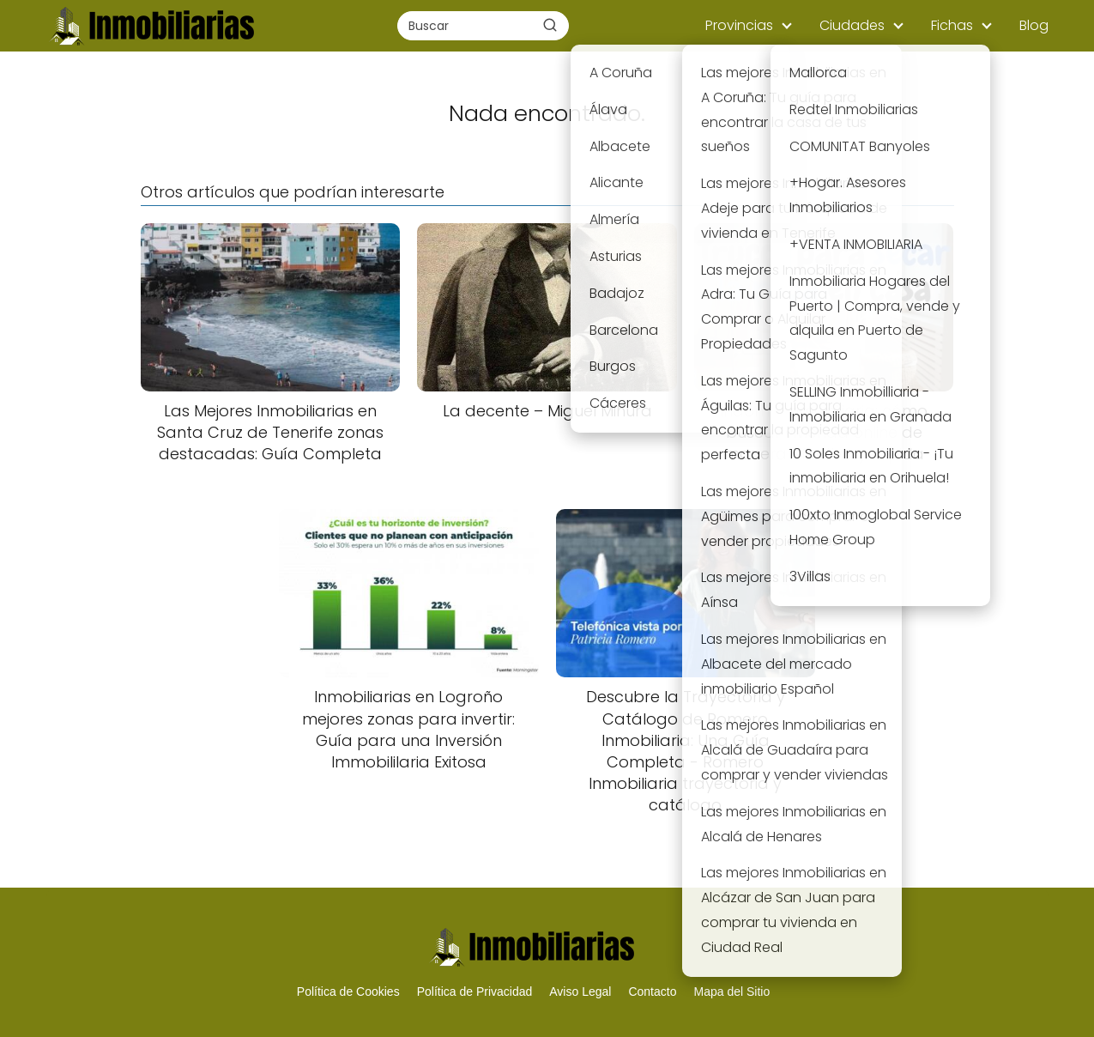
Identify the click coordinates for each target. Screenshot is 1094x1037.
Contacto (652, 991)
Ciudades (852, 25)
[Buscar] (550, 25)
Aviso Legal (580, 991)
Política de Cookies (348, 991)
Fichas (952, 25)
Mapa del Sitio (731, 991)
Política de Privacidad (475, 991)
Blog (1034, 25)
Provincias (739, 25)
